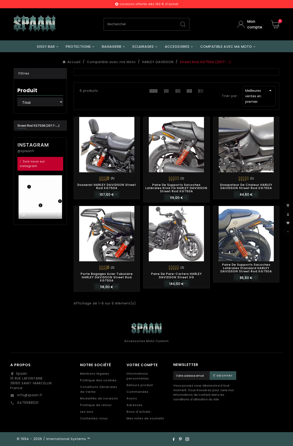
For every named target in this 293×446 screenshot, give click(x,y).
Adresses (135, 405)
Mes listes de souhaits (145, 418)
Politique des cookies (98, 380)
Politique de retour (96, 405)
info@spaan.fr (29, 395)
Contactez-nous (94, 418)
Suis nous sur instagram (32, 163)
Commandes (138, 392)
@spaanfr (26, 151)
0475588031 (27, 402)
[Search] (182, 24)
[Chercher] (140, 24)
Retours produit (140, 385)
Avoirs (132, 398)
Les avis (86, 412)
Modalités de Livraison (99, 398)
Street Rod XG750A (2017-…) (38, 125)
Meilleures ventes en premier (259, 96)
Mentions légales (94, 373)
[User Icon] (250, 24)
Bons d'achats (139, 412)
